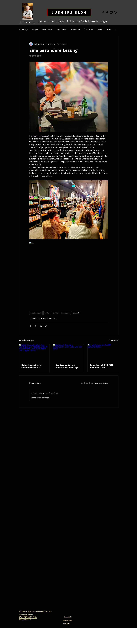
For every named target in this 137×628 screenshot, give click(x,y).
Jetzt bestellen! (27, 22)
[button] (116, 29)
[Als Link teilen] (46, 326)
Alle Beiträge (23, 29)
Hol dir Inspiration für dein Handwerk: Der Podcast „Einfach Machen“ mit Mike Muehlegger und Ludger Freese (33, 366)
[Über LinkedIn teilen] (41, 326)
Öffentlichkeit (89, 29)
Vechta (47, 313)
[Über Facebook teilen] (30, 326)
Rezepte (35, 29)
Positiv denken (47, 29)
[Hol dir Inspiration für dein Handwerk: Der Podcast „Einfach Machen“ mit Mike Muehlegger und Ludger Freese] (34, 352)
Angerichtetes (61, 29)
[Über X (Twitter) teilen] (36, 326)
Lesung (55, 313)
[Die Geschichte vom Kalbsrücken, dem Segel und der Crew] (68, 352)
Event (109, 29)
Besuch (100, 29)
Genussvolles (51, 318)
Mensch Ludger (36, 313)
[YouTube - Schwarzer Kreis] (111, 12)
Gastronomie (75, 29)
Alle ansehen (113, 340)
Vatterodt (76, 313)
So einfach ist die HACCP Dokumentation (101, 366)
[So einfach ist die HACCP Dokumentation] (103, 352)
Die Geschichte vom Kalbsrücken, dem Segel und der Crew (67, 366)
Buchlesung (65, 313)
